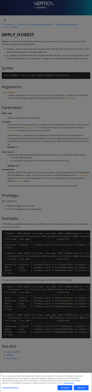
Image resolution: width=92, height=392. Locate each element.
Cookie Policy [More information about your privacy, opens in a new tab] (69, 385)
